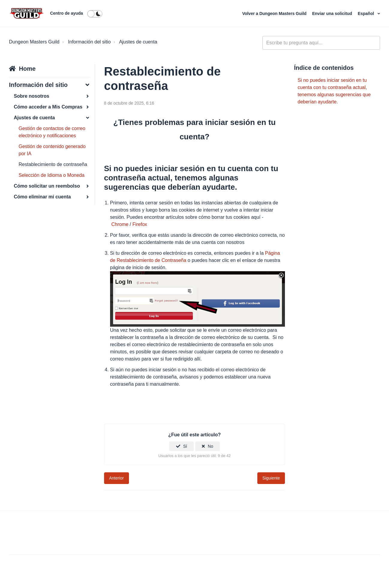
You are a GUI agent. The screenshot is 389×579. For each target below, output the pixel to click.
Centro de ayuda (66, 13)
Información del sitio (89, 41)
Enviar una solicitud (332, 13)
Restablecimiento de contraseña (53, 164)
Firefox (139, 224)
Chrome (119, 224)
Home (27, 68)
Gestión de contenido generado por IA (52, 150)
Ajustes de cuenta (138, 41)
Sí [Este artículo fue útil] (185, 446)
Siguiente (271, 478)
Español (366, 13)
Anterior (116, 478)
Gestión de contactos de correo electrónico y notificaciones (52, 132)
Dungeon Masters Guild (34, 41)
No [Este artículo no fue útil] (210, 446)
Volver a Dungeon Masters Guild (274, 13)
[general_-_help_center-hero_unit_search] (321, 43)
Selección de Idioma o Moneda (52, 175)
